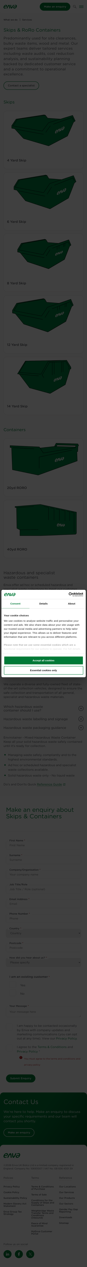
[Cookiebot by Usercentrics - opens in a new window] (68, 594)
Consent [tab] (15, 603)
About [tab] (71, 603)
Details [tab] (43, 603)
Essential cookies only (43, 670)
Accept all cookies (43, 660)
